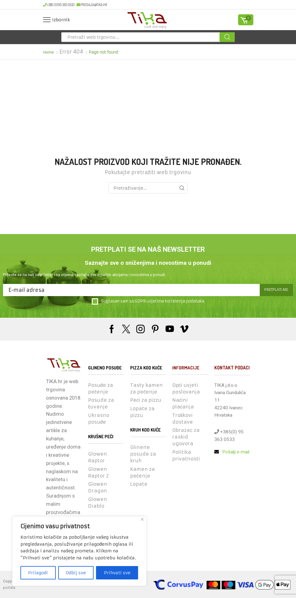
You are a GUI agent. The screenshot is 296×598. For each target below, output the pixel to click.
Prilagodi (38, 572)
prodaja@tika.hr (92, 4)
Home (49, 52)
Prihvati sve (117, 572)
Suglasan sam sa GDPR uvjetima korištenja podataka (148, 301)
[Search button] (227, 37)
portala (9, 587)
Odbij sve (76, 572)
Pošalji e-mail (232, 452)
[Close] (142, 519)
